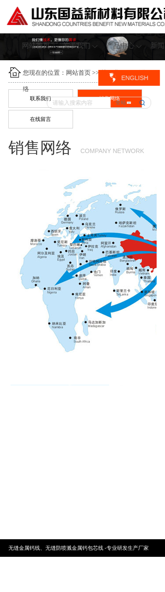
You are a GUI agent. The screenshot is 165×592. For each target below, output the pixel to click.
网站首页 (36, 45)
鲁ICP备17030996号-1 (50, 583)
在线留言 (40, 119)
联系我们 (40, 98)
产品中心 (124, 45)
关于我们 (80, 45)
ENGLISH (134, 77)
